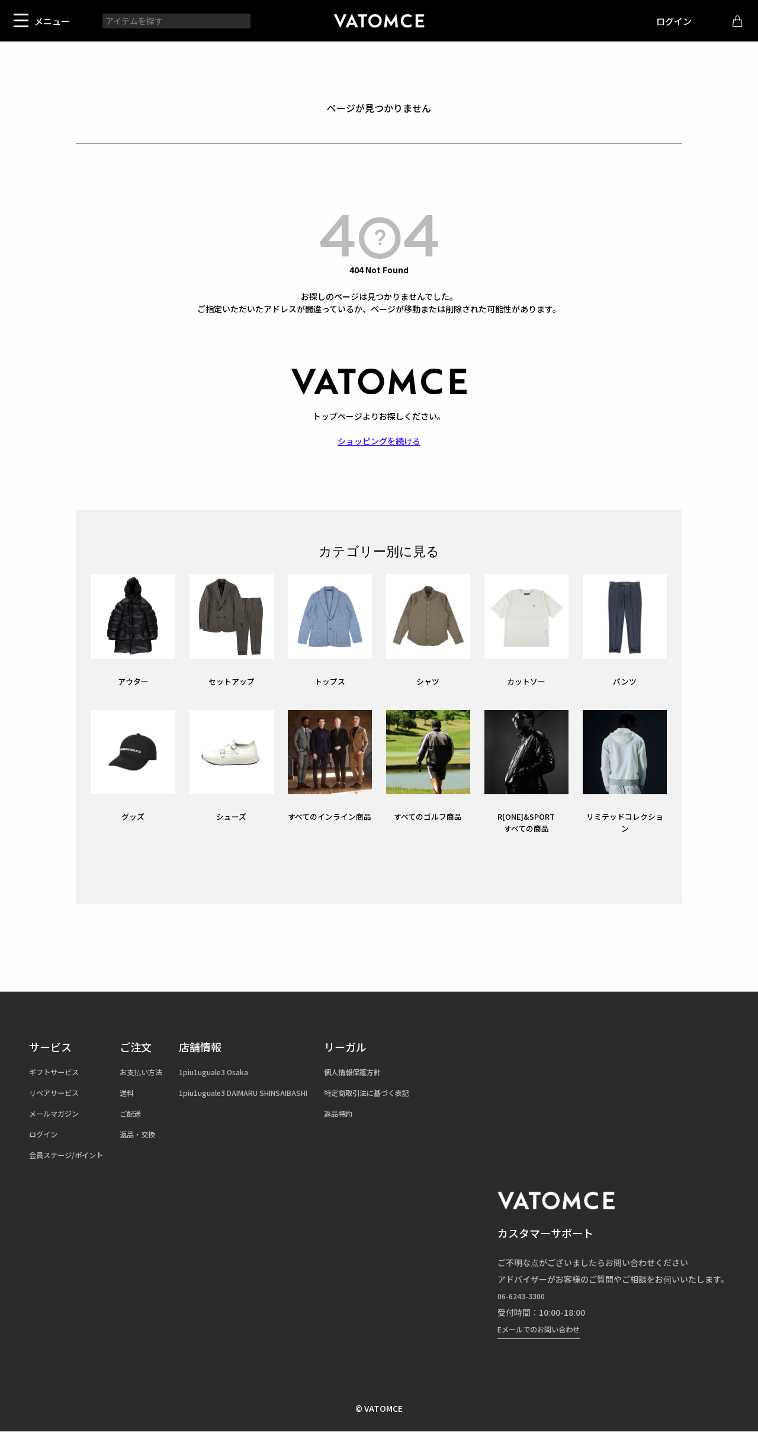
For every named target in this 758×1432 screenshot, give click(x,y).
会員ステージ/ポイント (72, 1155)
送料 (139, 1092)
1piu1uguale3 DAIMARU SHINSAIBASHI (273, 1092)
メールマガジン (58, 1113)
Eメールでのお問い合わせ (545, 1329)
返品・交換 (152, 1134)
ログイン (665, 21)
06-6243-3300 (524, 1296)
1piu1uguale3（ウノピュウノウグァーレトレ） (379, 21)
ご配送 (143, 1113)
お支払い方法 (156, 1072)
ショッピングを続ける (379, 441)
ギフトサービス (58, 1072)
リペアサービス (58, 1092)
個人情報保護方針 (399, 1072)
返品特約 (382, 1113)
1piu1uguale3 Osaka (239, 1072)
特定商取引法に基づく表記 (415, 1092)
